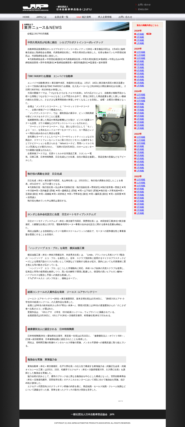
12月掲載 (141, 52)
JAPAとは (41, 17)
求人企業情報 (105, 17)
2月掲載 (140, 40)
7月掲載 (140, 67)
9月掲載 (140, 61)
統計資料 (83, 17)
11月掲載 (141, 55)
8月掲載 (140, 64)
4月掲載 (140, 34)
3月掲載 (140, 37)
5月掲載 (140, 73)
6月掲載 (140, 70)
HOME (26, 17)
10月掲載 (141, 58)
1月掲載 (140, 43)
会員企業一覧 (60, 17)
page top (120, 401)
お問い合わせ (125, 17)
